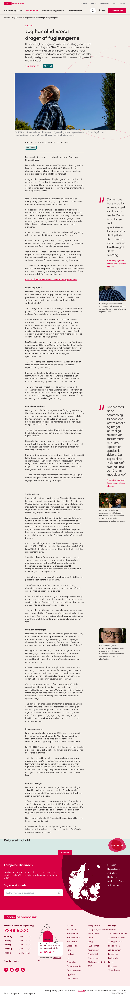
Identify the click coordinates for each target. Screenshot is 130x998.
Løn (68, 958)
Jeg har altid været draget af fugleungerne (41, 18)
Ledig (90, 942)
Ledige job (113, 958)
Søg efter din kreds (15, 885)
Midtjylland (112, 873)
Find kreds (104, 4)
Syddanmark (113, 885)
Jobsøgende (93, 933)
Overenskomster (74, 966)
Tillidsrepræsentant (96, 962)
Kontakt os (113, 954)
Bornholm (111, 865)
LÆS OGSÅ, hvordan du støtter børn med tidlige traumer (51, 279)
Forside (7, 18)
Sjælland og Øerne (115, 881)
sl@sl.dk (81, 990)
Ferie (69, 950)
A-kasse (84, 4)
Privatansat (93, 954)
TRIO (90, 966)
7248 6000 (16, 930)
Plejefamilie (30, 147)
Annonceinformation (117, 933)
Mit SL (102, 10)
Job (114, 4)
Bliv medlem (117, 10)
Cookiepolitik (30, 993)
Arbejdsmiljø (72, 933)
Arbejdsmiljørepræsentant (100, 929)
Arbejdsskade (73, 937)
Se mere (65, 852)
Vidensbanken (114, 970)
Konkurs (70, 954)
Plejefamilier (93, 950)
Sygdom (71, 974)
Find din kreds (12, 960)
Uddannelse (72, 978)
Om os (93, 4)
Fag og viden (32, 10)
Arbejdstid (72, 942)
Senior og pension (75, 970)
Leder (90, 937)
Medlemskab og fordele (53, 10)
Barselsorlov (72, 946)
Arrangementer (75, 10)
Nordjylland (112, 877)
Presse (122, 4)
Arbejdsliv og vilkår (13, 10)
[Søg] (93, 11)
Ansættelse (72, 929)
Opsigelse (71, 962)
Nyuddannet (93, 946)
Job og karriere (115, 950)
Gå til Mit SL (47, 951)
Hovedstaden (113, 869)
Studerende (93, 958)
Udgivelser (113, 966)
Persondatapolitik (12, 993)
